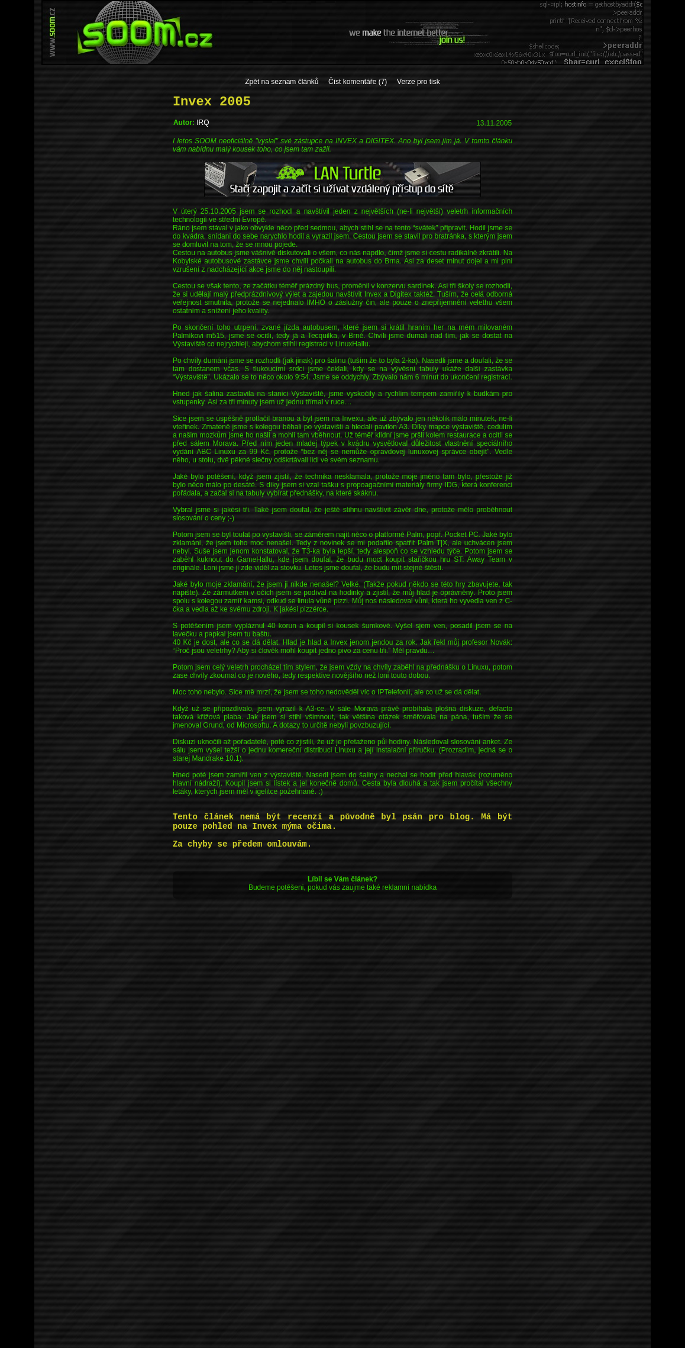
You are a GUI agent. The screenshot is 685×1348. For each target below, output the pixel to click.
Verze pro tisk (418, 82)
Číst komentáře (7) (357, 82)
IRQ (202, 122)
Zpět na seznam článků (281, 82)
